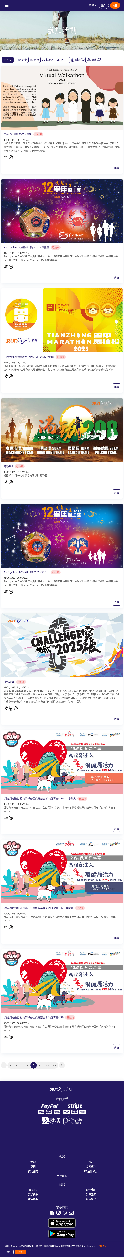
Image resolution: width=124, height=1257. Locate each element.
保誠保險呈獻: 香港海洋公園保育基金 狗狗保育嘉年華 (33, 1017)
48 (47, 1065)
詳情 (116, 168)
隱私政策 (91, 1199)
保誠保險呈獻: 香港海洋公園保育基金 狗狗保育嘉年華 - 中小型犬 (40, 798)
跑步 (22, 60)
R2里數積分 (91, 1171)
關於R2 (33, 1190)
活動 (33, 1162)
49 (54, 1065)
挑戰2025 (9, 681)
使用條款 (33, 1199)
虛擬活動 (77, 60)
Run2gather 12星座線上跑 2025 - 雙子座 (26, 572)
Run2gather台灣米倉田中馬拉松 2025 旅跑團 (29, 356)
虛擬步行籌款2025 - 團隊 (18, 134)
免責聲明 (91, 1194)
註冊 (114, 5)
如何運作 (91, 1166)
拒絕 (8, 1252)
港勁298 (8, 466)
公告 (91, 1162)
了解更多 (102, 1245)
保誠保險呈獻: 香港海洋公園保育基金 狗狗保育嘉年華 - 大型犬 (38, 908)
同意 (20, 1252)
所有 (8, 60)
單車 (60, 60)
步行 (34, 60)
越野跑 (47, 60)
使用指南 (33, 1171)
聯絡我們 (91, 1190)
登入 (103, 5)
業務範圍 (62, 1176)
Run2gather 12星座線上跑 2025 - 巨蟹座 (26, 247)
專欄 (33, 1166)
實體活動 (94, 60)
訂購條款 (33, 1194)
